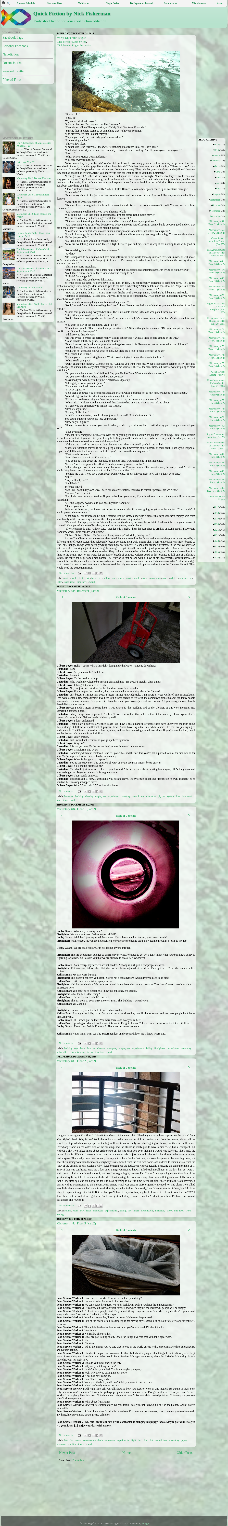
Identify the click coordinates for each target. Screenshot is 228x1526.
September (216, 199)
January (217, 155)
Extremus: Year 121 (26, 162)
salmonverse (186, 578)
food (140, 1440)
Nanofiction (11, 54)
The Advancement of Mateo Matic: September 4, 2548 (34, 250)
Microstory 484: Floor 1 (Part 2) (76, 809)
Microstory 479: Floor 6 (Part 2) (217, 418)
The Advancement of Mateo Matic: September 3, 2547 (34, 270)
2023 (217, 541)
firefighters (160, 1048)
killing (107, 578)
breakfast (69, 1440)
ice (100, 578)
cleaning (89, 796)
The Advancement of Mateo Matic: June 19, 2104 (216, 252)
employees (100, 796)
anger (67, 578)
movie (129, 578)
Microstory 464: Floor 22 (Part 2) (216, 222)
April (218, 171)
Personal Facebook (15, 46)
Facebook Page (13, 37)
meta (137, 1210)
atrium (67, 1210)
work (72, 800)
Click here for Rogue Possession (74, 45)
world (92, 582)
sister (59, 582)
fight (133, 1440)
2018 (217, 513)
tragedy (82, 1444)
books (75, 1210)
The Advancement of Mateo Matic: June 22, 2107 (216, 445)
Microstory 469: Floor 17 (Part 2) (216, 288)
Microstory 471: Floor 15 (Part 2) (216, 331)
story (169, 1210)
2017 (217, 507)
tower (66, 800)
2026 (217, 557)
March (218, 166)
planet (146, 578)
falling (149, 1048)
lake (114, 578)
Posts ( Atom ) (79, 1460)
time (178, 796)
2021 (217, 529)
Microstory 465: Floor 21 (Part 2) (216, 231)
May (219, 177)
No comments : (66, 573)
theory (90, 1052)
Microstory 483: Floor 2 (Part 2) (76, 1061)
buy (82, 1210)
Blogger (145, 1523)
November (216, 210)
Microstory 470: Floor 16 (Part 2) (216, 296)
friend (94, 578)
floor (130, 1210)
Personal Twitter (14, 71)
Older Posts (185, 1452)
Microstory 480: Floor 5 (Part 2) (217, 427)
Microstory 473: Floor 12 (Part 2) (216, 347)
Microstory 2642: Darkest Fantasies (34, 178)
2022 (217, 535)
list (152, 1440)
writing (60, 1214)
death (82, 578)
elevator (101, 1048)
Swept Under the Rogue (71, 37)
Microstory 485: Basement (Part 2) (78, 590)
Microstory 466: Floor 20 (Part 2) (216, 262)
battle (75, 578)
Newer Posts (67, 1452)
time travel (82, 582)
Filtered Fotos (12, 79)
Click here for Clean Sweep (71, 41)
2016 (217, 150)
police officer (63, 1052)
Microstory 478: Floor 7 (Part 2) (217, 410)
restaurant (62, 1444)
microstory (151, 796)
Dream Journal (12, 63)
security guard (78, 1052)
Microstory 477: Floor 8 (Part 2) (217, 401)
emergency (112, 1048)
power (165, 578)
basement (69, 796)
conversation (89, 1440)
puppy (184, 1440)
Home (126, 1452)
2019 (217, 518)
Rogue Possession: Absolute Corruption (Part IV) (216, 308)
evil (88, 578)
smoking (72, 1444)
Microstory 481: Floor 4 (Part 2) (217, 455)
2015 (218, 144)
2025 (217, 552)
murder (137, 578)
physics (162, 796)
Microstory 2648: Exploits (29, 287)
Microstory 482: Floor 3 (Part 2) (76, 1223)
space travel (70, 582)
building (79, 796)
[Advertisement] (119, 1490)
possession (155, 578)
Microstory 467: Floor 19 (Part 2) (216, 271)
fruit (146, 1440)
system (170, 796)
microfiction (138, 796)
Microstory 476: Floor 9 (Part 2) (217, 393)
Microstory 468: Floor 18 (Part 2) (216, 279)
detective (91, 1048)
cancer (78, 1440)
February (217, 160)
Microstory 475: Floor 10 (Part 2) (216, 365)
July (219, 188)
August (218, 194)
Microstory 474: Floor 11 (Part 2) (216, 356)
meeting (126, 796)
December (216, 216)
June (219, 183)
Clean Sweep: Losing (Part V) (217, 373)
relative (174, 578)
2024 (217, 546)
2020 (217, 524)
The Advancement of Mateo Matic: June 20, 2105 (216, 321)
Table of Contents (126, 597)
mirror (121, 578)
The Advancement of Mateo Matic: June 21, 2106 (216, 383)
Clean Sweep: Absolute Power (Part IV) (217, 241)
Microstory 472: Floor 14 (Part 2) (216, 339)
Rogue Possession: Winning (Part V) (216, 435)
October (217, 205)
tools (59, 800)
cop (76, 1048)
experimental (114, 796)
